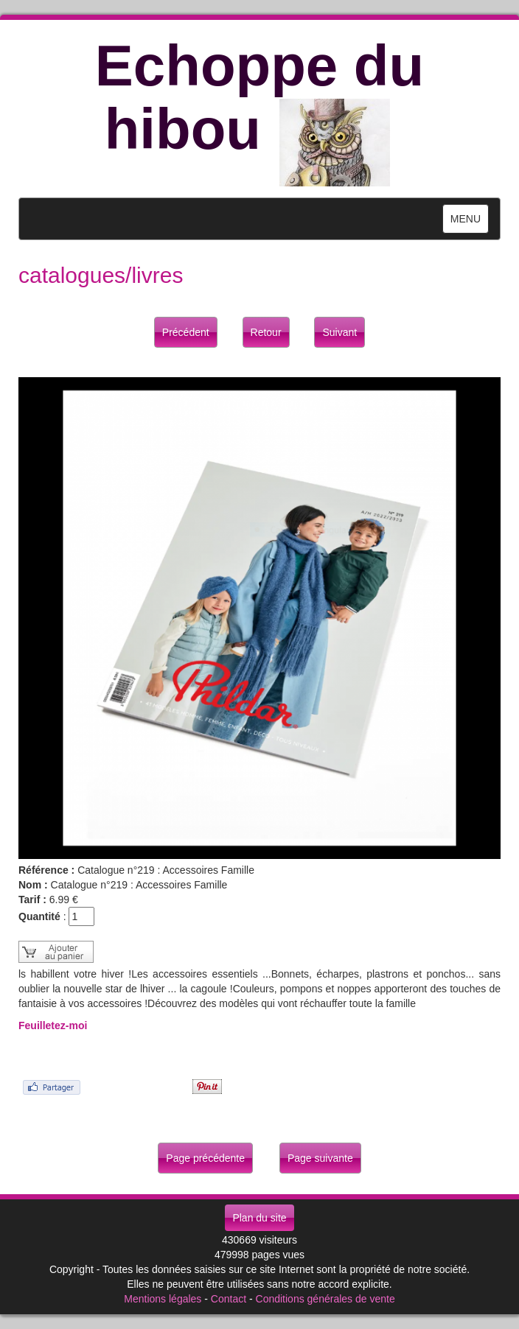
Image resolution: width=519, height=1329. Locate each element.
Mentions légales (162, 1299)
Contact (228, 1299)
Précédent (185, 332)
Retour (266, 332)
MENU (469, 222)
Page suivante (320, 1158)
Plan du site (259, 1218)
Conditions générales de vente (325, 1299)
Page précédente (205, 1158)
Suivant (339, 332)
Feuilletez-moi (52, 1025)
